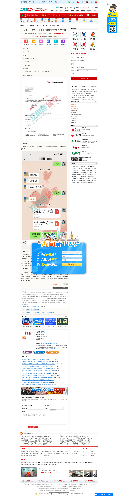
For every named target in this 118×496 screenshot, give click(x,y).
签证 (64, 14)
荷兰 (45, 21)
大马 (66, 19)
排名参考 (50, 15)
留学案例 (55, 36)
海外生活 (93, 86)
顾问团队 (44, 2)
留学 (45, 486)
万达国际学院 (75, 116)
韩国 (24, 21)
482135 (24, 338)
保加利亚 (23, 455)
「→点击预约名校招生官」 (58, 33)
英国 (31, 19)
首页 (26, 25)
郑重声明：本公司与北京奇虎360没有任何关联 (59, 492)
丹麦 (79, 21)
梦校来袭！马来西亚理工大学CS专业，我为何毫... (84, 178)
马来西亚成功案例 (28, 433)
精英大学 (74, 120)
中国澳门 (80, 19)
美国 (24, 19)
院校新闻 (94, 15)
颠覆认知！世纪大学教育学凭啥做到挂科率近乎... (84, 182)
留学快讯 (94, 14)
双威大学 (74, 122)
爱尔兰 (31, 21)
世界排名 (92, 451)
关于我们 (56, 2)
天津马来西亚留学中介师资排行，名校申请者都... (84, 172)
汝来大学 (74, 112)
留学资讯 (84, 86)
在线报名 (78, 8)
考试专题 (32, 451)
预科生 (36, 14)
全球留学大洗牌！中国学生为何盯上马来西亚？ (84, 99)
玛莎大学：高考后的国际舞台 (33, 310)
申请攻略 (60, 15)
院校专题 (37, 451)
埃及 (72, 453)
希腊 (59, 453)
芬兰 (73, 21)
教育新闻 (45, 25)
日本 (93, 19)
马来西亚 (32, 25)
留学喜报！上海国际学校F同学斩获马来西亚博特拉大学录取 (37, 370)
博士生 (36, 15)
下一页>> (66, 284)
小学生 (28, 14)
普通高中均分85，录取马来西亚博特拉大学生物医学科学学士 (37, 377)
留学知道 (76, 15)
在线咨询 (26, 44)
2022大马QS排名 (38, 322)
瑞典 (86, 21)
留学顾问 (81, 14)
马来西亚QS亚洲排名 (50, 322)
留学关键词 (85, 453)
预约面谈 (87, 8)
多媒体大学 (74, 118)
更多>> (66, 316)
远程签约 (96, 8)
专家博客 (81, 15)
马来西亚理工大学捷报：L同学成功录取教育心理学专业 (35, 444)
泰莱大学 (74, 104)
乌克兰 (68, 453)
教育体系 (60, 14)
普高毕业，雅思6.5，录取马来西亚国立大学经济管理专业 (36, 373)
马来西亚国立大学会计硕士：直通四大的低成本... (84, 166)
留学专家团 (44, 36)
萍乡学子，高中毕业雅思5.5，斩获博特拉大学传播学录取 (36, 361)
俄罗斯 (62, 453)
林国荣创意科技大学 (76, 114)
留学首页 (25, 2)
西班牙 (40, 453)
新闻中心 (22, 484)
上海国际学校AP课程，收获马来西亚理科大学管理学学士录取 (38, 368)
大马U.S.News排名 (26, 322)
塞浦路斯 (46, 455)
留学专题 (23, 451)
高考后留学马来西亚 (62, 322)
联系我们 (95, 484)
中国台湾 (38, 455)
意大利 (59, 21)
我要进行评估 (39, 352)
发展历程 (91, 484)
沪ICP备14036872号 (75, 488)
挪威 (93, 21)
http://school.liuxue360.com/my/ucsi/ (49, 343)
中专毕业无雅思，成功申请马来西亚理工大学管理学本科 (40, 312)
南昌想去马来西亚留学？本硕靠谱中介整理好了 (84, 89)
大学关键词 (92, 453)
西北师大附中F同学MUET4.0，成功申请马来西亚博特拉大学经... (76, 438)
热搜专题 (23, 448)
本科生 (28, 15)
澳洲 (45, 19)
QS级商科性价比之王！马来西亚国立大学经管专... (84, 168)
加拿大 (38, 19)
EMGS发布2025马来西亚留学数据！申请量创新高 (84, 91)
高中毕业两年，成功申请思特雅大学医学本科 (32, 306)
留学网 (63, 486)
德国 (52, 21)
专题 (64, 15)
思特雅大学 (74, 110)
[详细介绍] (52, 348)
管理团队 (86, 484)
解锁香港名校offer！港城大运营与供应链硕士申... (84, 174)
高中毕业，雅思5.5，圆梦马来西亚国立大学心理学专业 (36, 359)
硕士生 (32, 15)
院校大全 (50, 14)
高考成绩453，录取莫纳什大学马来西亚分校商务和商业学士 (37, 384)
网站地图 (31, 2)
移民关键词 (85, 455)
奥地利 (75, 453)
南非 (57, 453)
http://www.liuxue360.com (30, 33)
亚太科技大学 (75, 108)
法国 (66, 21)
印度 (49, 455)
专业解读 (42, 484)
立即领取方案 (72, 264)
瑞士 (38, 21)
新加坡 (59, 19)
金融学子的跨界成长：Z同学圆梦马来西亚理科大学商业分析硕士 (76, 442)
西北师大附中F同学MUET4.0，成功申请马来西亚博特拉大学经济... (39, 366)
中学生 (32, 14)
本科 (58, 25)
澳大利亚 (50, 451)
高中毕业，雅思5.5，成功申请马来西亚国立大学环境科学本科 (38, 375)
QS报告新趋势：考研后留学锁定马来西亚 (82, 93)
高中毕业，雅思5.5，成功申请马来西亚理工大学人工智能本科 (38, 380)
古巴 (42, 455)
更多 (96, 101)
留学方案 (55, 15)
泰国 (86, 19)
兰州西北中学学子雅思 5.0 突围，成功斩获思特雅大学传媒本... (37, 438)
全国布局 (50, 2)
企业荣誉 (37, 2)
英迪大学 (74, 106)
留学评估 (69, 8)
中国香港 (73, 19)
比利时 (27, 455)
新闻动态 (39, 25)
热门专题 (84, 448)
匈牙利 (34, 455)
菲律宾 (30, 455)
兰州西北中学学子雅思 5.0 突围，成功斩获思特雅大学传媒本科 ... (38, 364)
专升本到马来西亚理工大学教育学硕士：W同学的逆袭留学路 (36, 442)
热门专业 (55, 14)
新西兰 (52, 19)
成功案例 (52, 25)
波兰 (66, 453)
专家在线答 (52, 352)
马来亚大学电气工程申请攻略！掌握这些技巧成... (84, 176)
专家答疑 (60, 8)
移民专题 (28, 451)
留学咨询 (76, 14)
